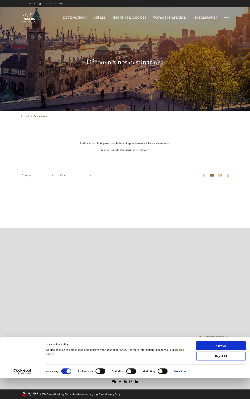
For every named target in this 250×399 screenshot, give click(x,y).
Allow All (221, 325)
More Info (180, 351)
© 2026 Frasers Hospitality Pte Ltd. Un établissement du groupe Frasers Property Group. (80, 394)
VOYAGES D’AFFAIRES (170, 17)
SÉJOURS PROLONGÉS (129, 17)
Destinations (75, 17)
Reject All (221, 335)
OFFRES (99, 17)
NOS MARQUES (205, 17)
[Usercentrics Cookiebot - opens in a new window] (22, 351)
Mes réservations (54, 3)
